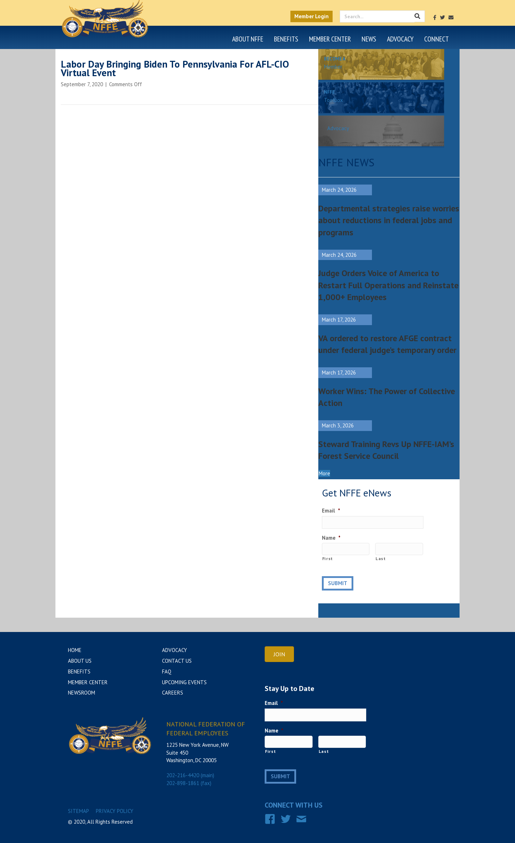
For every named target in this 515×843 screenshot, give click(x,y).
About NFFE (247, 39)
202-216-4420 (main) (190, 775)
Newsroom (81, 692)
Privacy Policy (114, 810)
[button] (324, 473)
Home (75, 650)
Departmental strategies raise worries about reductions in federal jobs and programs (388, 220)
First (327, 558)
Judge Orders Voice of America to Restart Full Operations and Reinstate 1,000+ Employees (388, 285)
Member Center (330, 39)
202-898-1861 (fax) (188, 783)
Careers (172, 692)
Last (381, 558)
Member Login (311, 16)
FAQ (166, 671)
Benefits (286, 39)
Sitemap (78, 810)
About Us (80, 660)
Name (331, 537)
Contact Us (177, 660)
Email (331, 510)
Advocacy (400, 39)
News (369, 39)
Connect (436, 39)
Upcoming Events (184, 682)
